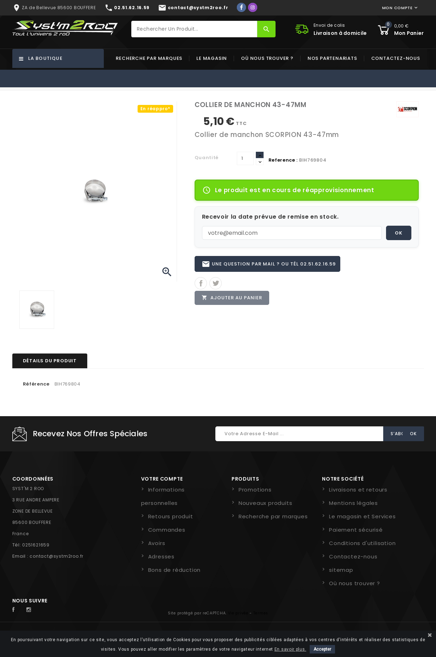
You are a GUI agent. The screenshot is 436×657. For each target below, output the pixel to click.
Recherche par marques (149, 58)
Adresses (161, 556)
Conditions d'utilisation (362, 543)
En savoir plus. (290, 649)
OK (399, 233)
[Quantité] (245, 158)
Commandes (166, 529)
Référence (36, 384)
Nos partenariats (332, 58)
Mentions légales (353, 503)
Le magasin (211, 58)
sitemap (341, 570)
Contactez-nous (395, 58)
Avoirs (156, 543)
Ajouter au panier (232, 298)
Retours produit (170, 516)
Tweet (215, 283)
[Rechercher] (194, 29)
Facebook (17, 610)
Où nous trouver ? (267, 58)
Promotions (255, 489)
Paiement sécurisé (356, 529)
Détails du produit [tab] (50, 360)
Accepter (322, 649)
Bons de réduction (174, 570)
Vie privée (238, 613)
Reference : (283, 160)
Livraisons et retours (358, 489)
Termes (260, 613)
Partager (201, 283)
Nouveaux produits (265, 503)
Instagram (31, 610)
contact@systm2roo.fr (56, 556)
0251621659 (36, 545)
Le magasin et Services (362, 516)
